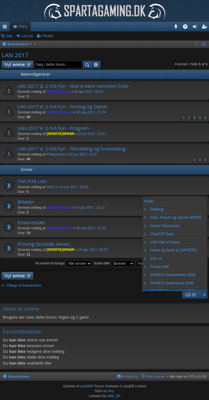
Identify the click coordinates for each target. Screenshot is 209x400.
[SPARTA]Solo (58, 91)
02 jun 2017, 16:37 (83, 154)
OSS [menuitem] (187, 27)
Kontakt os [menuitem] (130, 376)
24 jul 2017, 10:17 (92, 134)
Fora (23, 26)
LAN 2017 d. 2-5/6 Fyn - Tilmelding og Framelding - (72, 149)
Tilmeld (47, 36)
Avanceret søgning (96, 64)
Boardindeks (18, 376)
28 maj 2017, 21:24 (91, 112)
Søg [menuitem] (204, 45)
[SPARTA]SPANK (61, 134)
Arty (111, 391)
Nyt (14, 64)
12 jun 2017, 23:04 (74, 187)
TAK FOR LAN (32, 181)
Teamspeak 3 (177, 27)
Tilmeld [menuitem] (206, 27)
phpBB (85, 386)
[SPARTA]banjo (59, 112)
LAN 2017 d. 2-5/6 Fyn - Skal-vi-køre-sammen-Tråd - (74, 86)
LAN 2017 (15, 55)
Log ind (27, 36)
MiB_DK (114, 396)
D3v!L (51, 187)
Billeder (25, 202)
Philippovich (56, 154)
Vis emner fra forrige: (63, 263)
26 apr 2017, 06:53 (93, 249)
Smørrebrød (30, 222)
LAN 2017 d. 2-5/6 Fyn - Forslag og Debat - (63, 107)
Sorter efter (114, 263)
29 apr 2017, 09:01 (88, 91)
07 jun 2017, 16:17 (90, 207)
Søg (9, 36)
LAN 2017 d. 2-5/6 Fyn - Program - (54, 128)
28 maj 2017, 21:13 (91, 228)
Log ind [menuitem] (196, 27)
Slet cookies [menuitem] (155, 376)
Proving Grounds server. (44, 244)
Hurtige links (6, 27)
